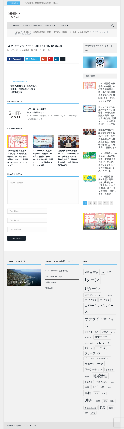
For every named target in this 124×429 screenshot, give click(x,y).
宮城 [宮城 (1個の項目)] (112, 382)
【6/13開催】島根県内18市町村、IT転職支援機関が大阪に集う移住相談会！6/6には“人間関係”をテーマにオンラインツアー (41, 3)
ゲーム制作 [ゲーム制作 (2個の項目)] (104, 300)
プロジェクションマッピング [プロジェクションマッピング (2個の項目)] (97, 358)
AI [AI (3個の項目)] (103, 272)
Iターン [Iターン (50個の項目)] (92, 280)
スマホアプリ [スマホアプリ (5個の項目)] (102, 337)
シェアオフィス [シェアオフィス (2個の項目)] (91, 331)
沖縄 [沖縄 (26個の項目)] (89, 400)
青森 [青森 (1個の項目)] (86, 413)
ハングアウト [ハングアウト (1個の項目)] (100, 348)
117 (106, 203)
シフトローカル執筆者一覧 (56, 270)
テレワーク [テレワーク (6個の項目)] (103, 343)
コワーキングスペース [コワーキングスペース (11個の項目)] (99, 308)
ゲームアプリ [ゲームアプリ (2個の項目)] (90, 300)
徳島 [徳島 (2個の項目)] (96, 393)
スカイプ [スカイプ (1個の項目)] (88, 337)
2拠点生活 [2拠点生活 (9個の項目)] (91, 272)
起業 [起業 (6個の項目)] (102, 407)
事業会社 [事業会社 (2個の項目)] (109, 369)
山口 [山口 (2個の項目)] (94, 387)
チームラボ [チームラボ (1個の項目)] (89, 343)
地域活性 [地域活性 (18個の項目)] (100, 376)
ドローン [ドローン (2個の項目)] (88, 348)
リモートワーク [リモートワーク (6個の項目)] (94, 363)
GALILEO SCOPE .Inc (27, 425)
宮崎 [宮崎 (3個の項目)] (87, 387)
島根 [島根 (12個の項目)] (88, 393)
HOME (16, 25)
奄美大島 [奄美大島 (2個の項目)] (88, 382)
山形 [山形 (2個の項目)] (102, 387)
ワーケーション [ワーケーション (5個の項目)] (93, 369)
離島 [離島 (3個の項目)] (111, 407)
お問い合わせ (51, 282)
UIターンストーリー (31, 25)
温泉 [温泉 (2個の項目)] (98, 401)
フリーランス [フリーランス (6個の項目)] (93, 353)
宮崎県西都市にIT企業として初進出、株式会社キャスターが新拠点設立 (23, 89)
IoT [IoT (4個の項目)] (109, 272)
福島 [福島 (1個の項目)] (105, 401)
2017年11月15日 (38, 50)
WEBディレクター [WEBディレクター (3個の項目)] (94, 295)
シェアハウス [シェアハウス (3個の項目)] (108, 331)
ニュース (62, 25)
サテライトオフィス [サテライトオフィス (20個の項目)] (99, 322)
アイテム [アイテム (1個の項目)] (109, 295)
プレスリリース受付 (54, 276)
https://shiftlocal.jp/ (35, 112)
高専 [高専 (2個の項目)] (93, 412)
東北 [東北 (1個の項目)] (103, 393)
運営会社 (49, 288)
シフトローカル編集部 (19, 50)
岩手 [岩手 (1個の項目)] (109, 387)
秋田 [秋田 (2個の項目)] (112, 401)
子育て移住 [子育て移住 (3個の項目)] (101, 382)
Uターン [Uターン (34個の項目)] (92, 288)
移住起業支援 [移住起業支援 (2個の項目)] (90, 407)
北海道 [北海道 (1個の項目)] (87, 377)
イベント (49, 25)
